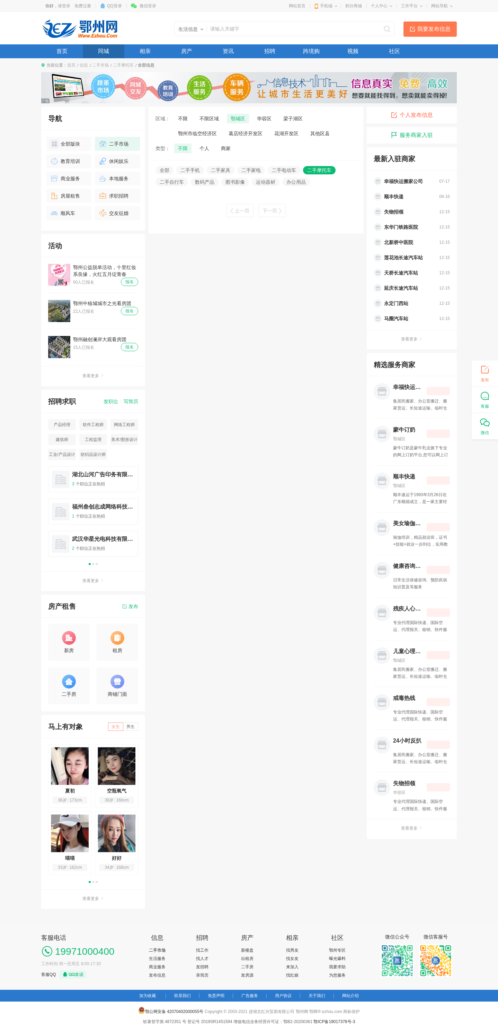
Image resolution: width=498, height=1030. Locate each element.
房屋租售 (65, 195)
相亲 (145, 51)
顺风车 (62, 213)
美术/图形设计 (124, 439)
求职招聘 (113, 195)
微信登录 (148, 5)
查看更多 (93, 375)
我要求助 (337, 966)
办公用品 (296, 182)
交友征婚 (113, 213)
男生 (130, 726)
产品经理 (62, 424)
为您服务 (337, 975)
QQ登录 (114, 5)
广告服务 (249, 995)
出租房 (247, 958)
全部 (164, 170)
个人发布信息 (412, 115)
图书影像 (235, 182)
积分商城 (353, 5)
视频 (352, 51)
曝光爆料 (337, 958)
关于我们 (317, 995)
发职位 (111, 401)
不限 (183, 118)
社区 (394, 51)
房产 (186, 51)
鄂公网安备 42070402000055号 (171, 1010)
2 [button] (93, 564)
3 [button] (97, 564)
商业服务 (65, 178)
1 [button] (90, 564)
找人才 (202, 958)
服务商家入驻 (412, 135)
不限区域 (209, 118)
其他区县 (320, 133)
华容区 (264, 118)
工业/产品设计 (62, 454)
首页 (62, 51)
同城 (103, 51)
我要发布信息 (434, 29)
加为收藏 (147, 995)
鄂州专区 (337, 950)
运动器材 (265, 182)
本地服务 (113, 178)
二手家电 (251, 170)
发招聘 (202, 966)
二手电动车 (284, 170)
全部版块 (65, 143)
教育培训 (65, 161)
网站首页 (297, 5)
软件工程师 (93, 424)
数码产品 (204, 182)
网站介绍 (350, 995)
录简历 (202, 975)
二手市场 (100, 65)
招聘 (269, 51)
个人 (204, 148)
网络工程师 (124, 424)
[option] (93, 514)
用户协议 (283, 995)
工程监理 (93, 439)
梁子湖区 (293, 118)
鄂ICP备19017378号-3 (334, 1021)
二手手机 (190, 170)
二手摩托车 (123, 65)
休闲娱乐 (113, 161)
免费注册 (82, 5)
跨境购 (311, 51)
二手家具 (220, 170)
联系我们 (182, 995)
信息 (84, 65)
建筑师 (62, 439)
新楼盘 (247, 950)
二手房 (247, 966)
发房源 (247, 975)
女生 (116, 726)
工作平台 (409, 5)
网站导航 (439, 5)
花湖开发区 (286, 133)
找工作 (202, 950)
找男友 (292, 950)
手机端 (326, 5)
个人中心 (379, 5)
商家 (226, 148)
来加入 (292, 966)
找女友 (292, 958)
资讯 (228, 51)
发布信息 (157, 975)
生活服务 (157, 958)
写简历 (131, 401)
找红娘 (292, 975)
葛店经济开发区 (246, 133)
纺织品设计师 (93, 454)
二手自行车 (172, 182)
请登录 (64, 5)
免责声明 (216, 995)
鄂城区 (238, 118)
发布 (130, 606)
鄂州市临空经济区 (197, 133)
